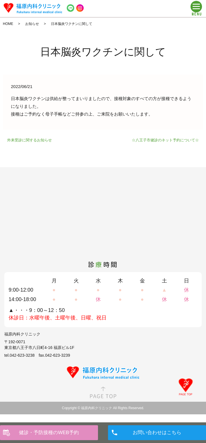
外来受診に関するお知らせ (29, 140)
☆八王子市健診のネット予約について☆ (165, 140)
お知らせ (32, 24)
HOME (8, 24)
